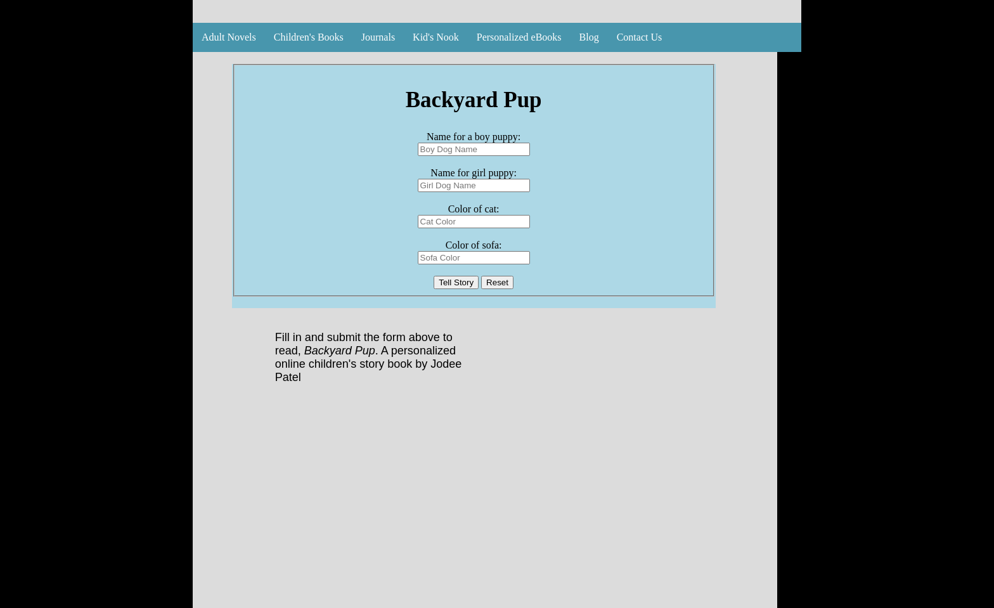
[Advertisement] (485, 507)
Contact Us (639, 37)
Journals (378, 37)
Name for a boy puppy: (473, 136)
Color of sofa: (474, 245)
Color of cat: (474, 209)
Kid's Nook (436, 37)
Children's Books (309, 37)
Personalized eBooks (519, 37)
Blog (589, 37)
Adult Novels (229, 37)
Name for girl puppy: (473, 172)
